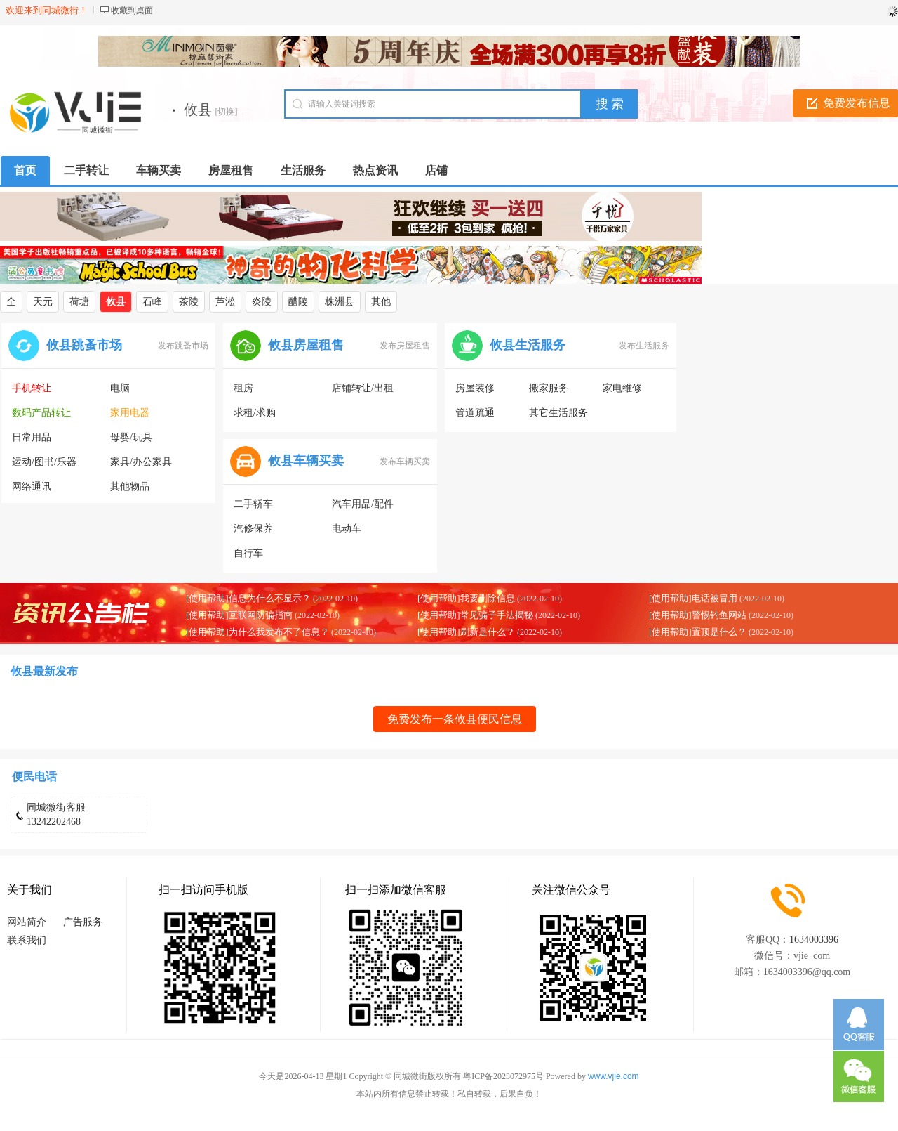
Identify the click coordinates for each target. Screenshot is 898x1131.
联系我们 (26, 940)
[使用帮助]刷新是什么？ (466, 632)
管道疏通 (475, 412)
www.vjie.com (613, 1076)
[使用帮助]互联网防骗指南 (239, 615)
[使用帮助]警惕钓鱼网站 (697, 615)
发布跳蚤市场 (183, 346)
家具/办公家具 (141, 462)
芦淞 (225, 301)
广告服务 (82, 922)
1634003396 (813, 939)
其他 (381, 301)
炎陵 (262, 301)
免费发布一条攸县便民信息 (454, 719)
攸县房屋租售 (306, 345)
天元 (43, 301)
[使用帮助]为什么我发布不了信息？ (257, 632)
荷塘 (79, 301)
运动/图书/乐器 (44, 462)
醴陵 (298, 301)
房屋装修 (475, 388)
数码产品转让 (41, 412)
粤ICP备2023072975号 (503, 1076)
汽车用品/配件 (363, 504)
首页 (25, 170)
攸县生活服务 (527, 345)
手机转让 (31, 388)
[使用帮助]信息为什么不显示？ (248, 598)
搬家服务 (548, 388)
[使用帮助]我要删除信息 (466, 598)
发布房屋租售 (405, 346)
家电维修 (622, 388)
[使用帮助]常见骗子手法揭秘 (475, 615)
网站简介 (26, 922)
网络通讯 (31, 486)
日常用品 (31, 437)
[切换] (226, 112)
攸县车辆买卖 (306, 461)
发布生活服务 (644, 346)
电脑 (120, 388)
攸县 (116, 301)
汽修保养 (253, 528)
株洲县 (339, 301)
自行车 (248, 553)
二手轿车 (253, 504)
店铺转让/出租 (363, 388)
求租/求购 (255, 412)
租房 (243, 388)
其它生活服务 (558, 412)
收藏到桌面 (132, 10)
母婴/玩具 (131, 437)
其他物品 (129, 486)
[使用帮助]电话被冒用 (693, 598)
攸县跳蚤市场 (84, 345)
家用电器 (129, 412)
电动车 (346, 528)
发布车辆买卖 (405, 461)
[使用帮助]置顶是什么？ (697, 632)
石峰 (152, 301)
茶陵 (189, 301)
